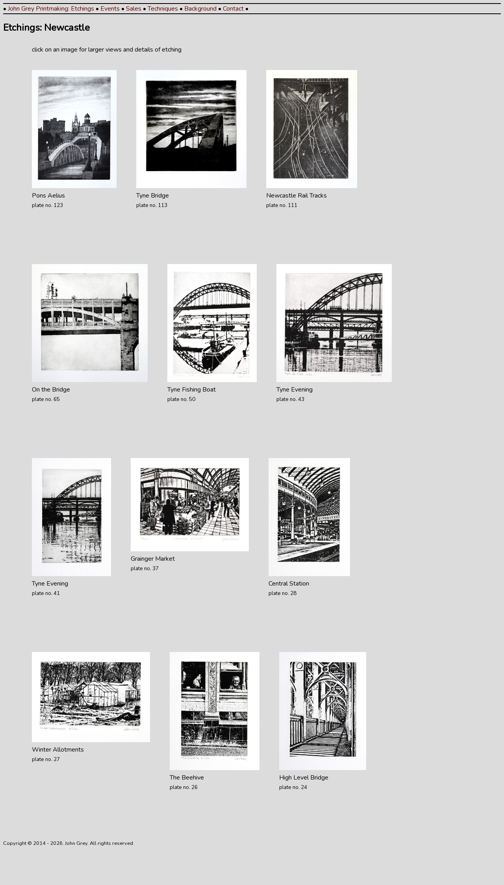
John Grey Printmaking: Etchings (51, 8)
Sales (133, 8)
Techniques (163, 8)
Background (200, 8)
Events (110, 8)
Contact (233, 8)
